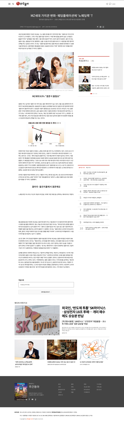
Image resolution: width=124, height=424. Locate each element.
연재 (85, 384)
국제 (72, 387)
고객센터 (43, 412)
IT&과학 (73, 389)
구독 (93, 61)
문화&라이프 (61, 389)
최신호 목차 (87, 387)
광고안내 (99, 389)
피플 (72, 392)
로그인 (114, 4)
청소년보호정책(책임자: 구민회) (69, 412)
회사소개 (22, 412)
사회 (59, 387)
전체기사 (60, 395)
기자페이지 (87, 392)
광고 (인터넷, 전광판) (30, 412)
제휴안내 (38, 412)
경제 (72, 384)
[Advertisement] (42, 208)
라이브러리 (87, 389)
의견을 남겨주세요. (25, 284)
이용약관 (48, 412)
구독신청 (99, 387)
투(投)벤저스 (84, 61)
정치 (59, 384)
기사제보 (99, 384)
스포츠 (60, 392)
